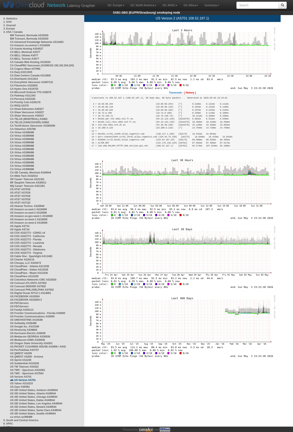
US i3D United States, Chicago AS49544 (33, 396)
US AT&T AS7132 (20, 202)
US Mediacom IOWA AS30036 (27, 339)
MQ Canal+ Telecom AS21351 (27, 186)
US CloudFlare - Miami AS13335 (29, 273)
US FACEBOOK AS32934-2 (26, 299)
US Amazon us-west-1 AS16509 (28, 219)
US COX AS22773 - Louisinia (27, 242)
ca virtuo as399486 (21, 416)
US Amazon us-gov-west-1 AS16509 (31, 216)
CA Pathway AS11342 (23, 95)
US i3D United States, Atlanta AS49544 (33, 393)
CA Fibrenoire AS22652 (24, 85)
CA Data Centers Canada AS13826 (30, 75)
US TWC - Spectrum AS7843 (27, 373)
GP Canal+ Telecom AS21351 (27, 179)
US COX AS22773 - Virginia (26, 252)
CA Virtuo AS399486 (22, 132)
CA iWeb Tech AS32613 (24, 175)
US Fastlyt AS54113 (22, 309)
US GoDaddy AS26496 (23, 323)
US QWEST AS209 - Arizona (26, 356)
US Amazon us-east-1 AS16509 (28, 209)
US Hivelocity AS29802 (23, 329)
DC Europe (116, 5)
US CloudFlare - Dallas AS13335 (29, 269)
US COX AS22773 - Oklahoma (27, 249)
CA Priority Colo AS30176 (25, 102)
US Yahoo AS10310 (21, 383)
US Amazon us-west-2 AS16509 (28, 222)
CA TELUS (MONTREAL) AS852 (28, 119)
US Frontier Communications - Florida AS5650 (37, 313)
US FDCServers (19, 303)
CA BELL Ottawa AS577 (24, 55)
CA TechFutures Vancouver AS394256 (32, 125)
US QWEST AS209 (21, 353)
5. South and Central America (20, 420)
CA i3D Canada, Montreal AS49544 (30, 172)
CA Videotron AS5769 (23, 129)
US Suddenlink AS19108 (24, 363)
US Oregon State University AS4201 (31, 343)
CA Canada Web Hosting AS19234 (30, 62)
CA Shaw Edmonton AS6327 (27, 109)
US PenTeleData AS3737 (24, 350)
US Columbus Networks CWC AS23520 (33, 279)
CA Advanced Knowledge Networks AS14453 (37, 42)
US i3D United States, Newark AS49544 (33, 406)
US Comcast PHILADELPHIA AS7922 (32, 289)
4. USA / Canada (13, 32)
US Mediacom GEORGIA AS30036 (30, 336)
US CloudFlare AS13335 (24, 276)
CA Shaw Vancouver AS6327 (27, 112)
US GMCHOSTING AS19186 (26, 319)
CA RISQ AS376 (19, 105)
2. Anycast (9, 25)
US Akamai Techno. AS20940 (27, 206)
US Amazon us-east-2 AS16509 (28, 212)
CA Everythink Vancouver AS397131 (31, 82)
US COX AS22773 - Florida (25, 239)
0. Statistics (10, 18)
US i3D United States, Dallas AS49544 (32, 400)
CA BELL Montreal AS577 (25, 52)
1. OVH (7, 22)
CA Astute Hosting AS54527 (26, 48)
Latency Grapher (71, 5)
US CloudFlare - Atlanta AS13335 (29, 266)
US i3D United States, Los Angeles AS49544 (36, 403)
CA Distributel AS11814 (24, 78)
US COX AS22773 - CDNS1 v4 (27, 232)
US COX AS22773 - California (27, 236)
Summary (211, 5)
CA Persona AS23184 (22, 98)
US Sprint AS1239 (20, 360)
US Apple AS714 (19, 226)
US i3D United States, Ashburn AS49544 (34, 390)
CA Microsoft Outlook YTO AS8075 (30, 92)
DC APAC (170, 5)
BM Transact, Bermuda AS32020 (29, 35)
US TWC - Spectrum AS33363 (27, 370)
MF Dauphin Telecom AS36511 (28, 182)
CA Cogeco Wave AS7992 (25, 68)
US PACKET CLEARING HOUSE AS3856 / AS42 (38, 346)
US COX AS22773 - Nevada (26, 246)
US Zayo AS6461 (20, 386)
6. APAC (8, 423)
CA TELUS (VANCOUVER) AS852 (29, 122)
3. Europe (9, 28)
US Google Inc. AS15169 (24, 326)
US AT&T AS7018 (20, 189)
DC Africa (191, 5)
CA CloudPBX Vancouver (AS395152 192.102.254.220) (42, 65)
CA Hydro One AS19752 (24, 88)
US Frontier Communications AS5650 (32, 316)
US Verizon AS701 (20, 376)
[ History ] (190, 92)
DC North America (143, 5)
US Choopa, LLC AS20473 (25, 263)
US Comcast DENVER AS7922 (28, 286)
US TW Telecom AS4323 (24, 366)
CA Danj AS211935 (21, 72)
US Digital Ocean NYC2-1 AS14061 (30, 293)
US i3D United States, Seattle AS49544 (33, 413)
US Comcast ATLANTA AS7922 (28, 283)
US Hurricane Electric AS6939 (27, 333)
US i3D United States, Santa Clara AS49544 (35, 410)
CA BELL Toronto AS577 (24, 58)
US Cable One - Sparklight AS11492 (31, 256)
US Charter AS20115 (22, 259)
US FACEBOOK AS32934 (25, 296)
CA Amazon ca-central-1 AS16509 (30, 45)
